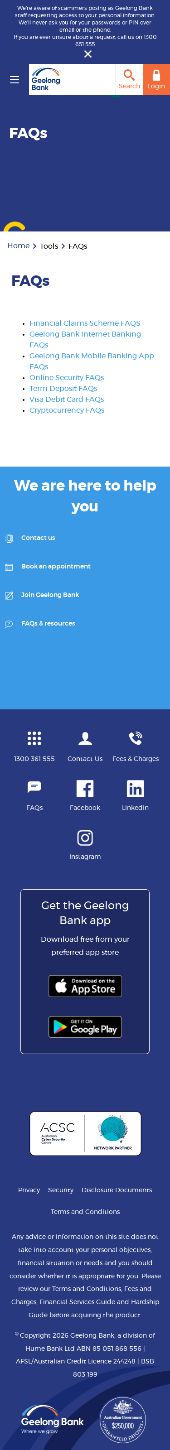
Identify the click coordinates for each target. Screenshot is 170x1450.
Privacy (29, 1190)
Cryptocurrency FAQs (66, 410)
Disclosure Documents (117, 1190)
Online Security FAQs (66, 377)
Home (18, 246)
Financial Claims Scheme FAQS (85, 323)
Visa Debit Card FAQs (66, 399)
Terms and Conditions (85, 1212)
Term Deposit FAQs (63, 388)
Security (60, 1190)
